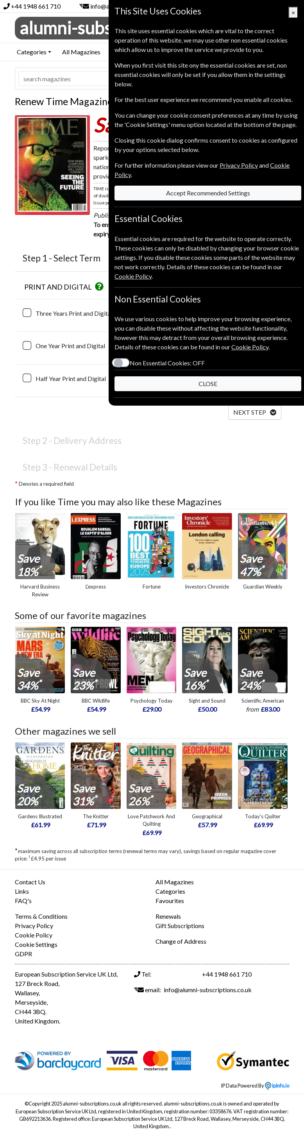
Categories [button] (31, 51)
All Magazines (81, 51)
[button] (99, 287)
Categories (170, 891)
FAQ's (23, 900)
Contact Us (30, 882)
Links (22, 891)
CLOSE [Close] (207, 383)
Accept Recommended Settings (208, 193)
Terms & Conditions (41, 916)
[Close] (293, 12)
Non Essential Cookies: (167, 363)
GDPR (23, 953)
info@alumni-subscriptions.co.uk (208, 989)
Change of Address (181, 941)
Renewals (168, 916)
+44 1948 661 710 (36, 6)
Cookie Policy (33, 935)
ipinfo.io (277, 1085)
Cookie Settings (36, 944)
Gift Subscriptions (180, 925)
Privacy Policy (34, 925)
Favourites (170, 900)
